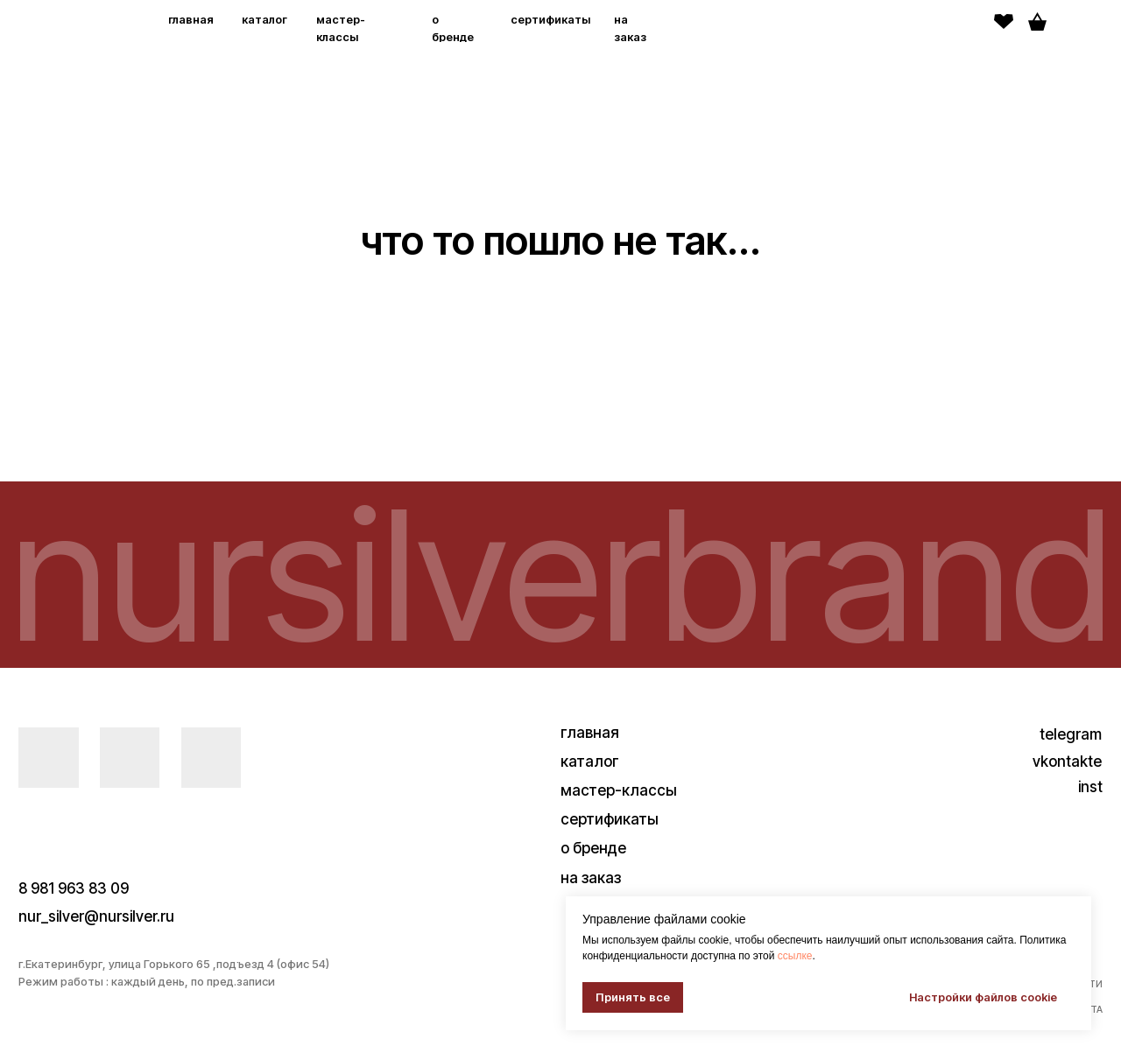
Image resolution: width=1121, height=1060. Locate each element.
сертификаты (550, 19)
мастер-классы (618, 790)
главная (191, 19)
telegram (1071, 734)
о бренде (593, 848)
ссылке (795, 956)
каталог (264, 19)
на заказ (590, 877)
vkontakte (1067, 761)
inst (1090, 786)
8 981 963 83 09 (73, 888)
